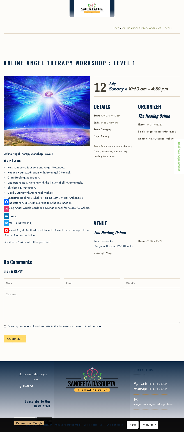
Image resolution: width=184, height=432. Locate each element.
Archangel (106, 151)
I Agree (132, 425)
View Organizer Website (161, 138)
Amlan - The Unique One (33, 377)
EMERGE (26, 386)
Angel (97, 151)
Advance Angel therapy (119, 146)
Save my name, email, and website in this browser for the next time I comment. (56, 326)
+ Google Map (103, 253)
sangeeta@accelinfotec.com (161, 131)
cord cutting (120, 151)
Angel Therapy (101, 136)
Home (116, 28)
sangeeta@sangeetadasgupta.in (153, 404)
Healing (98, 156)
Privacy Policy (149, 425)
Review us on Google (29, 423)
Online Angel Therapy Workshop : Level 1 (147, 28)
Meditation (109, 156)
